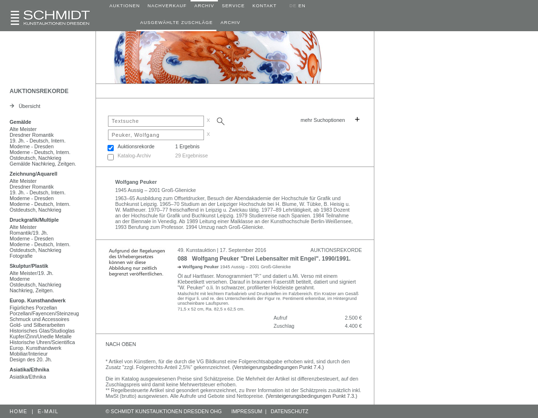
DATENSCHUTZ (290, 411)
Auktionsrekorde (136, 146)
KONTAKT (264, 5)
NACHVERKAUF (167, 5)
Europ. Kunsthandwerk (38, 300)
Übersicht (25, 106)
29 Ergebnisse (191, 155)
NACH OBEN (121, 344)
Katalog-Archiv (134, 155)
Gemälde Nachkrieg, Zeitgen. (43, 164)
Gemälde (20, 122)
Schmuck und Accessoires (39, 319)
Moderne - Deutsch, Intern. (40, 152)
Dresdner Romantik (32, 135)
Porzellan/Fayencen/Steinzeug (44, 313)
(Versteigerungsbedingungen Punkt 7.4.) (278, 367)
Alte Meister (23, 129)
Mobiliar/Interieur (29, 354)
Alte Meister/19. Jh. (31, 273)
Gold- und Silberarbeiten (37, 325)
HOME (18, 411)
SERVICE (233, 5)
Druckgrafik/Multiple (34, 220)
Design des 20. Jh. (31, 359)
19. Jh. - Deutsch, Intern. (38, 140)
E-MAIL (48, 411)
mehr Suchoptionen (322, 120)
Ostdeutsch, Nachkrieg (35, 158)
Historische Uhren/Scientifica (42, 342)
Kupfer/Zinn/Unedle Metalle (41, 336)
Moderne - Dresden (32, 146)
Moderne (20, 279)
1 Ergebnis (187, 146)
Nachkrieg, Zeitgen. (32, 290)
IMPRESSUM (247, 411)
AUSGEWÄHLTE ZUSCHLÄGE (176, 22)
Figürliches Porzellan (33, 308)
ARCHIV (204, 5)
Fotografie (21, 256)
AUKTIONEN (124, 5)
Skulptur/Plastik (29, 266)
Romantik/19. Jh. (29, 233)
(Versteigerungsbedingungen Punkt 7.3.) (312, 396)
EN (302, 5)
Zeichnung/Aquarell (33, 174)
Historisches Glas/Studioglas (42, 331)
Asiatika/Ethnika (29, 369)
